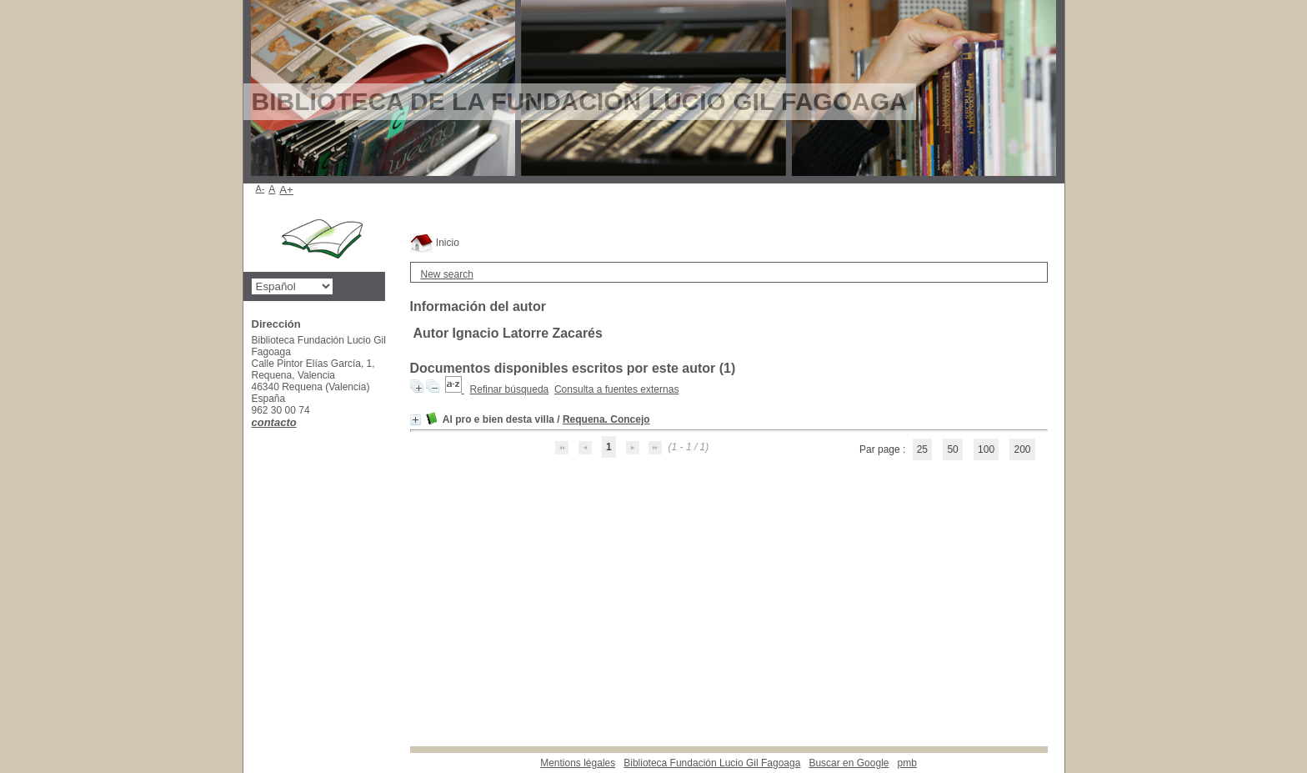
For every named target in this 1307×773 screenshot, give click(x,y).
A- (260, 188)
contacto (274, 422)
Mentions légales (577, 763)
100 (986, 449)
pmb (906, 763)
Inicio (434, 242)
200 (1022, 449)
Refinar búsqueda (509, 389)
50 (952, 449)
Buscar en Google (849, 763)
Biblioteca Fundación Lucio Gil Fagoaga (711, 763)
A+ (286, 189)
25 (922, 449)
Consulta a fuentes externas (616, 389)
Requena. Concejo (606, 419)
